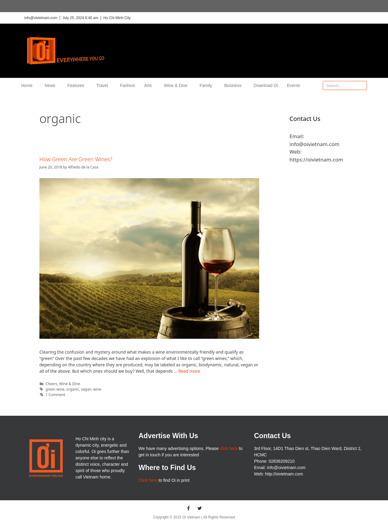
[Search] (361, 85)
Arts (149, 85)
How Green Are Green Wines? (75, 159)
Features (77, 85)
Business (234, 85)
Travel (103, 85)
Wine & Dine (177, 85)
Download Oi (266, 85)
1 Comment (55, 394)
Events (293, 85)
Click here (148, 480)
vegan (86, 389)
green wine (54, 389)
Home (28, 85)
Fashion (127, 85)
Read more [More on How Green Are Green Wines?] (189, 371)
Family (207, 85)
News (51, 85)
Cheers (51, 383)
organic (72, 389)
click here (229, 448)
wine (97, 389)
